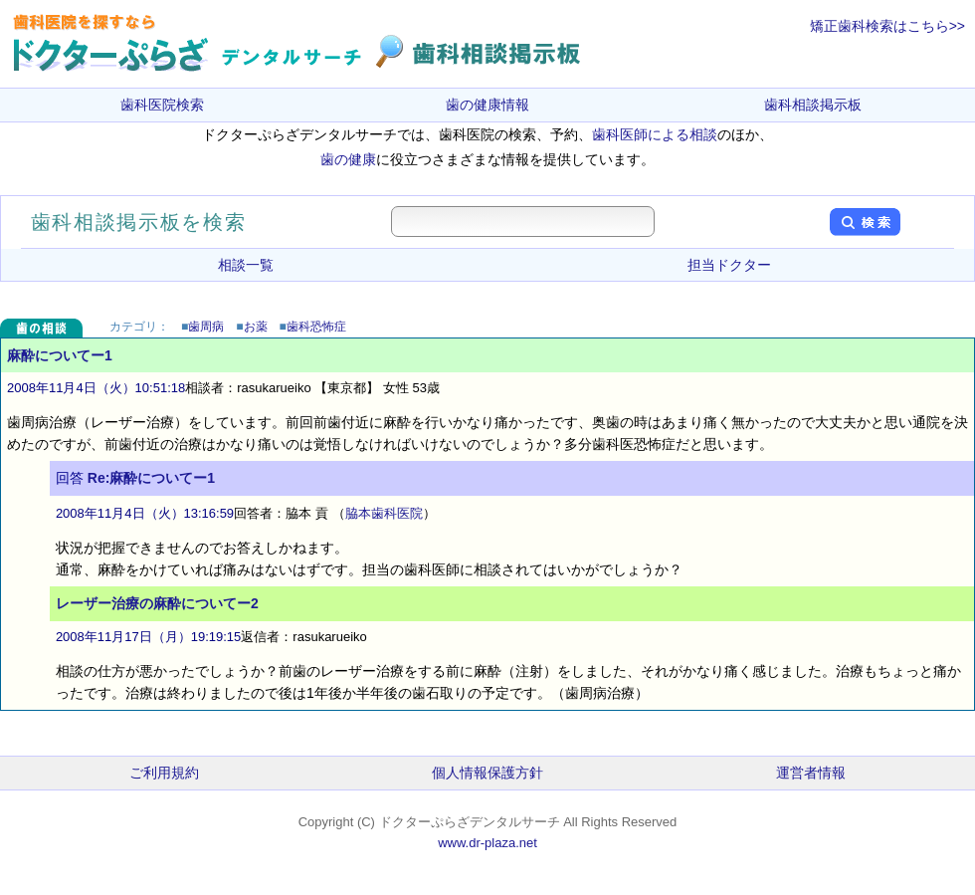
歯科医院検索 (162, 104)
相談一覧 (246, 265)
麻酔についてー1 (59, 355)
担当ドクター (729, 265)
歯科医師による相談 (654, 134)
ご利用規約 (164, 773)
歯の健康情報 (487, 104)
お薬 (256, 327)
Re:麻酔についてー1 (151, 478)
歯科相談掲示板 (813, 104)
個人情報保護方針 (487, 773)
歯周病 (206, 327)
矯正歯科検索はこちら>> (887, 26)
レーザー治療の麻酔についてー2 (157, 603)
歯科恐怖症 (316, 327)
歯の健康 (348, 159)
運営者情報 (811, 773)
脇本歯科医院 (384, 513)
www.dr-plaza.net (487, 842)
